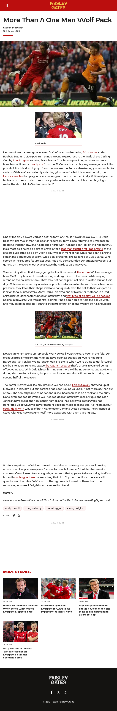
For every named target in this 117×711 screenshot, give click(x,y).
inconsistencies (13, 176)
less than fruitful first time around (82, 249)
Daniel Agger (54, 508)
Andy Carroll (12, 508)
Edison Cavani (81, 385)
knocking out (21, 160)
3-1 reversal (90, 152)
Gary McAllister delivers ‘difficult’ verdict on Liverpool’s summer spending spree (17, 653)
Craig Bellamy (33, 508)
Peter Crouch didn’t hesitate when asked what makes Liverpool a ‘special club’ (20, 608)
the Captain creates (58, 366)
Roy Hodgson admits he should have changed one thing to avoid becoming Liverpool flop (94, 610)
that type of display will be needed (88, 296)
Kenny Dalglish (75, 508)
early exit (37, 164)
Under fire (83, 272)
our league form (24, 477)
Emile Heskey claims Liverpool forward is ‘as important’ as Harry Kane (56, 608)
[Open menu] (6, 5)
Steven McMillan (13, 27)
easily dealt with (13, 409)
